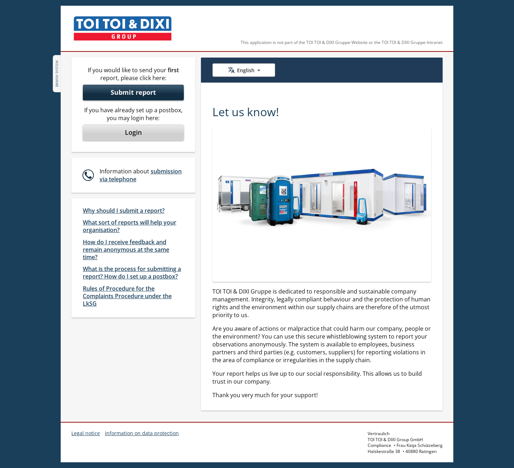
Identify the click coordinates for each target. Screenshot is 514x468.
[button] (132, 175)
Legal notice (85, 433)
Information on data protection (142, 433)
